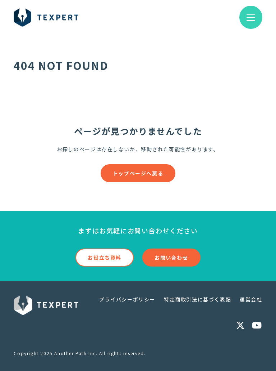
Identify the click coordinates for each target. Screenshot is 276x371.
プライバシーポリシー (127, 299)
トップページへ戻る (138, 173)
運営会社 (251, 299)
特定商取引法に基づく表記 (197, 299)
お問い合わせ (171, 257)
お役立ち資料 (104, 257)
